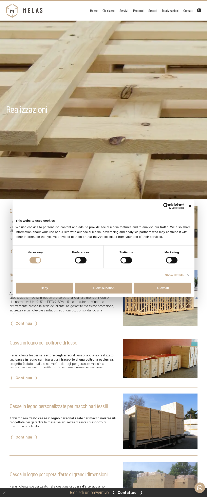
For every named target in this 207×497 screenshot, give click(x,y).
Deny (44, 288)
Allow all (162, 288)
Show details (174, 275)
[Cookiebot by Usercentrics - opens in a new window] (166, 206)
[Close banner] (190, 206)
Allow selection (103, 288)
